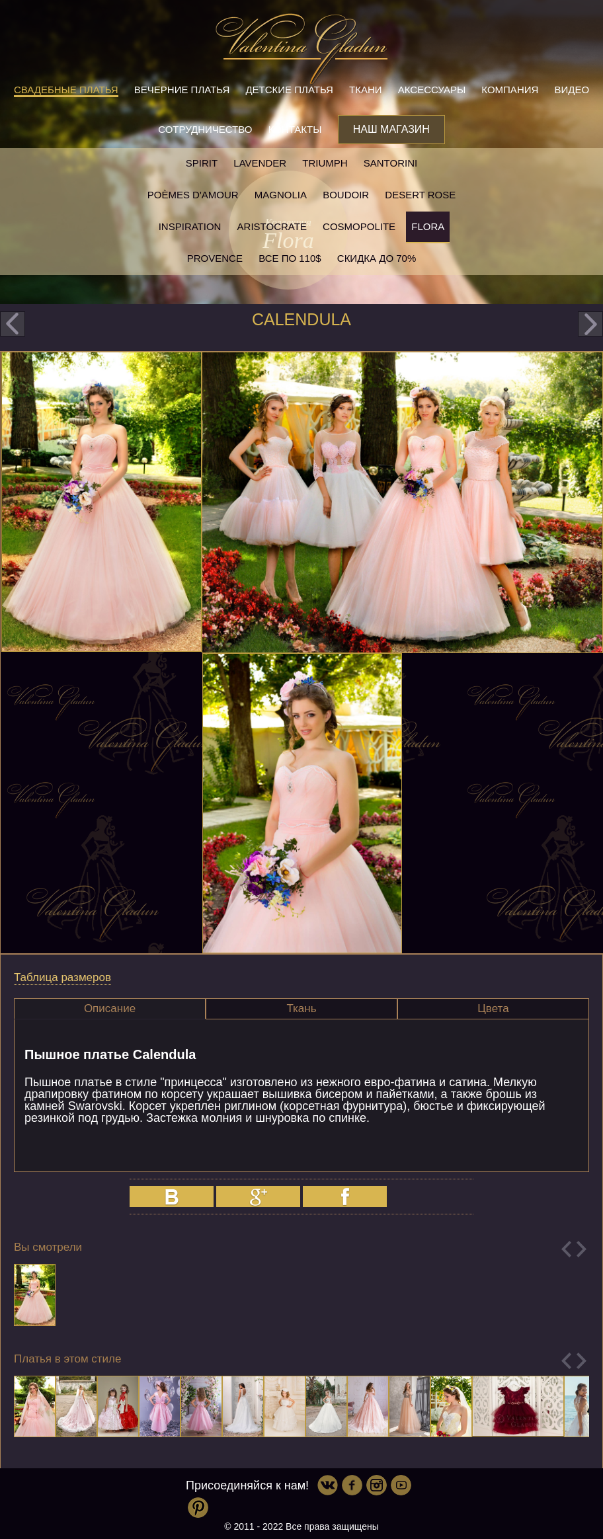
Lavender (259, 163)
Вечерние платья (181, 89)
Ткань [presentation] (301, 1008)
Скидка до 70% (376, 258)
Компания (509, 89)
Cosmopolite (359, 226)
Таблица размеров (62, 977)
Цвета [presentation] (492, 1008)
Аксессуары (431, 89)
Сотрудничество (205, 129)
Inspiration (190, 226)
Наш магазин (391, 129)
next (590, 323)
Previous (566, 1249)
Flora (427, 226)
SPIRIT (202, 163)
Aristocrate (272, 226)
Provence (215, 258)
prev (12, 323)
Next (581, 1249)
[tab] (110, 1009)
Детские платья (289, 89)
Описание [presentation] (110, 1008)
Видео (572, 89)
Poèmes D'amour (193, 194)
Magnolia (281, 194)
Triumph (324, 163)
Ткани (365, 89)
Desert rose (420, 194)
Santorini (390, 163)
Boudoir (346, 194)
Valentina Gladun (301, 49)
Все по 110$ (290, 258)
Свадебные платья (66, 89)
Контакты (295, 129)
